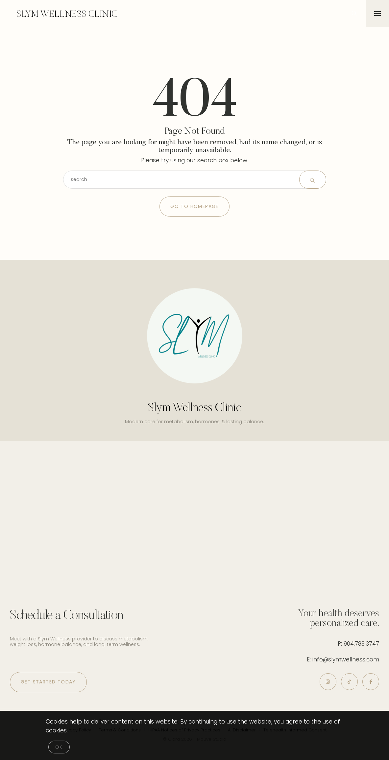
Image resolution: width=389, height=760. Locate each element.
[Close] (59, 747)
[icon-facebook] (370, 681)
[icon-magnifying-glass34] (354, 13)
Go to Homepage (194, 206)
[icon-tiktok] (349, 681)
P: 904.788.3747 (358, 644)
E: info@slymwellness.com (343, 659)
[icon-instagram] (328, 681)
